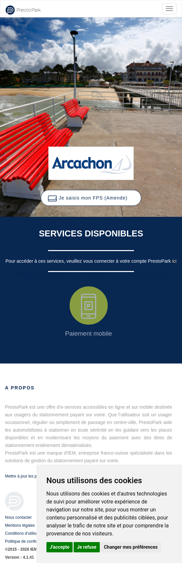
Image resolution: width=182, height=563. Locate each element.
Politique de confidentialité (28, 541)
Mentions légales (20, 525)
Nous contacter (18, 517)
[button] (91, 198)
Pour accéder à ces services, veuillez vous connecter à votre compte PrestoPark (89, 261)
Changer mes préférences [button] (130, 547)
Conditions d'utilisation (24, 533)
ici (174, 261)
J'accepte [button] (60, 547)
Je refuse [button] (86, 547)
